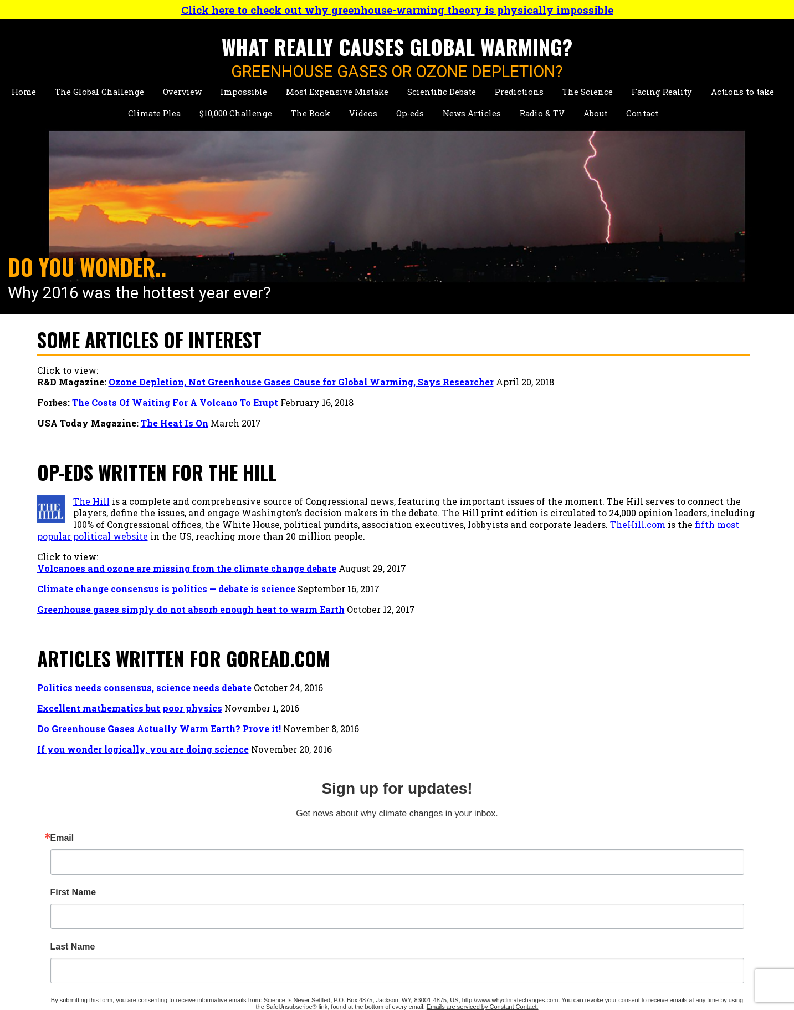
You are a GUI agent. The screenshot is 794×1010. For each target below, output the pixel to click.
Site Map (508, 942)
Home (24, 92)
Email (602, 401)
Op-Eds (504, 901)
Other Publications (228, 927)
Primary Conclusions (384, 845)
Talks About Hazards (534, 869)
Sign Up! (667, 633)
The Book (310, 113)
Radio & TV (542, 113)
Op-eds (410, 113)
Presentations (218, 892)
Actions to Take (72, 927)
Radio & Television (379, 921)
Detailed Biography (230, 857)
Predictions (519, 92)
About (595, 113)
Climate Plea (154, 113)
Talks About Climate (534, 845)
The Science (587, 92)
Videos (363, 113)
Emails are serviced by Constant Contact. (676, 603)
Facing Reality (662, 92)
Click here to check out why (397, 10)
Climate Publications (233, 904)
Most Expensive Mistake (337, 92)
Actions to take (742, 92)
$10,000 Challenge (235, 113)
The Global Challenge (99, 92)
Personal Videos (524, 880)
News (350, 901)
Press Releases (370, 942)
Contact (642, 113)
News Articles (472, 113)
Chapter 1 (358, 869)
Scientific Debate (441, 92)
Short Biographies (227, 845)
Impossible (244, 92)
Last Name (613, 510)
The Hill (91, 501)
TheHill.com (470, 536)
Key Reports (214, 939)
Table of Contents (376, 857)
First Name (614, 455)
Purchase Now (370, 880)
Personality (213, 869)
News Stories (216, 880)
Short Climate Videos (536, 857)
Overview (182, 92)
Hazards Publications (234, 915)
